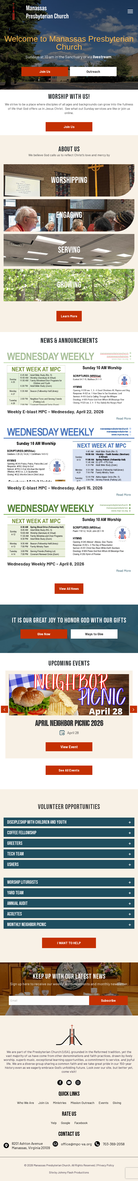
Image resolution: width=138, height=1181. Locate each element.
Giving (117, 1103)
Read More (123, 418)
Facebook (81, 1123)
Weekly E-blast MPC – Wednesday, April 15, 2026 (54, 487)
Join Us (43, 1103)
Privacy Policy (105, 1165)
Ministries (59, 1103)
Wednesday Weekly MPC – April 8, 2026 (45, 563)
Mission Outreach (82, 1103)
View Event (69, 747)
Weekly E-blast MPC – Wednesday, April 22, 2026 (55, 411)
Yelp (54, 1123)
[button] (69, 822)
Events (103, 1103)
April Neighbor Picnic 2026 (69, 723)
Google (65, 1123)
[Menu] (130, 11)
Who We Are (25, 1103)
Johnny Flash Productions (73, 1172)
